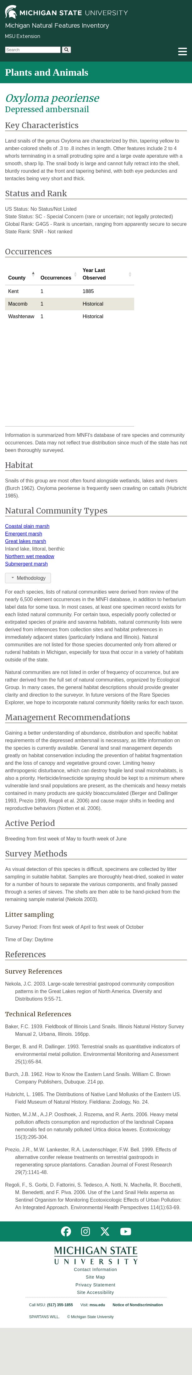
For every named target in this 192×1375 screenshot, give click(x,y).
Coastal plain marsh (27, 573)
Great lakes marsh (25, 588)
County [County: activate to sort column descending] (16, 277)
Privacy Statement (95, 1331)
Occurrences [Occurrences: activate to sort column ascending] (56, 277)
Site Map (95, 1324)
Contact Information (95, 1316)
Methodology (28, 625)
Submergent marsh (26, 611)
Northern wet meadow (29, 603)
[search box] (33, 49)
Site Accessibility (95, 1339)
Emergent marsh (23, 581)
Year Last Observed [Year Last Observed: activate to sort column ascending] (94, 274)
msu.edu (97, 1352)
